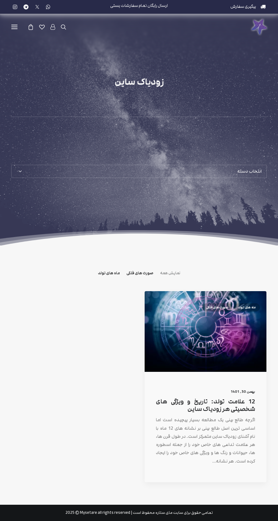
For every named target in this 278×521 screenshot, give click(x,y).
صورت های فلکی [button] (139, 273)
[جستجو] (66, 27)
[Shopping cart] (33, 27)
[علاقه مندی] (44, 27)
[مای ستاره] (259, 26)
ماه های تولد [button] (109, 273)
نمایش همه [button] (170, 273)
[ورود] (55, 27)
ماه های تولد (247, 318)
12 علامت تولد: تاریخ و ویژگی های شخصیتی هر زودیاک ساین (205, 416)
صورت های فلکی (217, 318)
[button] (15, 7)
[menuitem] (248, 6)
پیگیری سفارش (243, 6)
